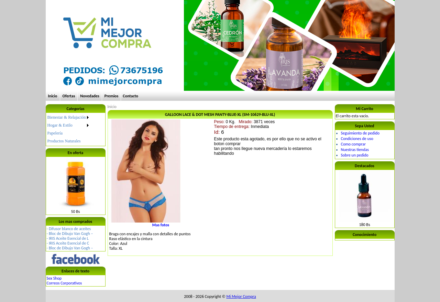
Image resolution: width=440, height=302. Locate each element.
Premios (111, 96)
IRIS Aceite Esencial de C (69, 243)
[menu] (69, 129)
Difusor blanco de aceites (70, 228)
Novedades (89, 96)
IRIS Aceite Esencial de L (69, 238)
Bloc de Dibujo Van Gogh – (71, 233)
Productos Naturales (64, 141)
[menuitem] (69, 117)
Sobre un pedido (354, 155)
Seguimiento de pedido (360, 133)
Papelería (55, 133)
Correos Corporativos (64, 283)
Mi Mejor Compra (241, 296)
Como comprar (353, 144)
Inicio (52, 96)
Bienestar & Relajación (66, 117)
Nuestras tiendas (355, 149)
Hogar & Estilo (60, 125)
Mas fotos (160, 225)
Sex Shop (54, 278)
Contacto (130, 96)
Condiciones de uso (357, 138)
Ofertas (69, 96)
